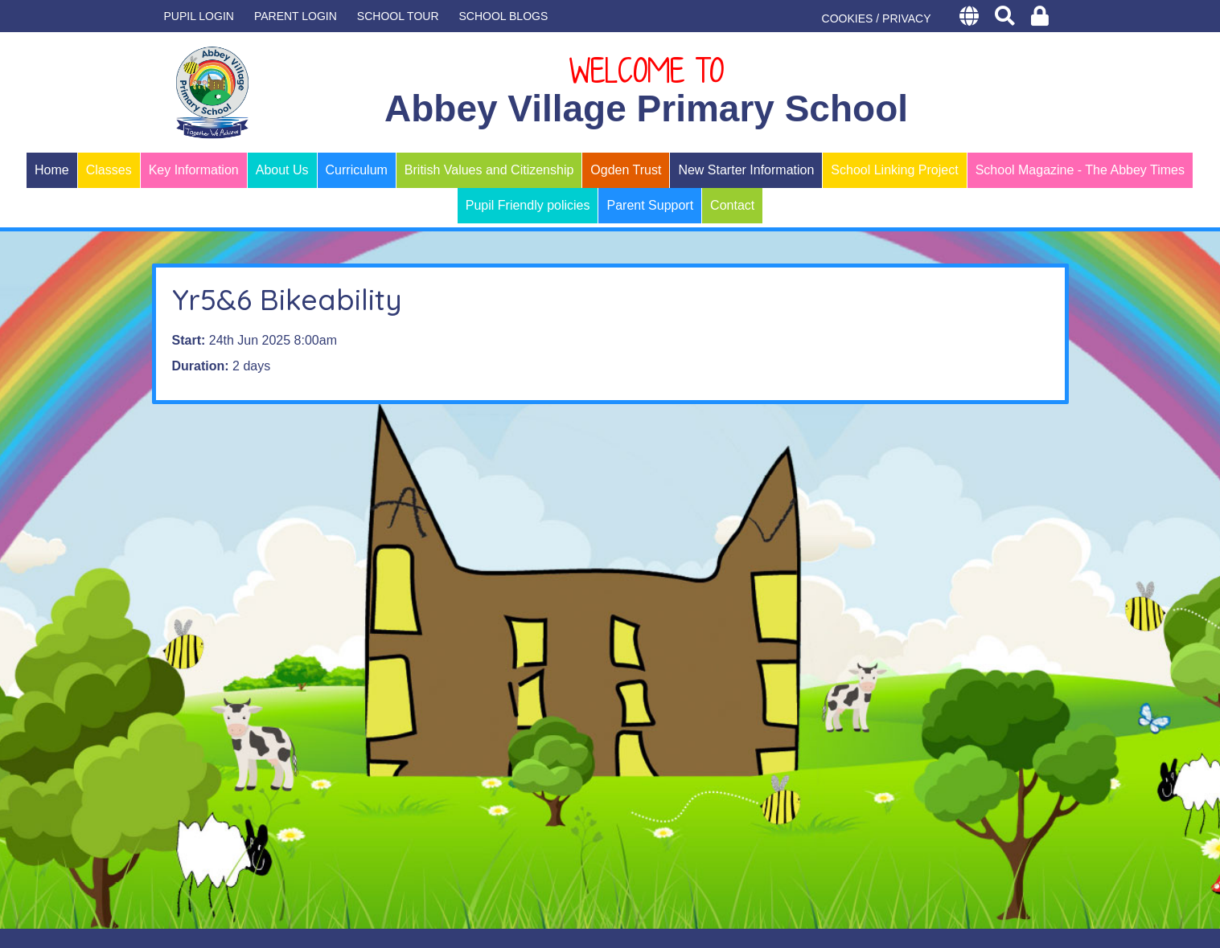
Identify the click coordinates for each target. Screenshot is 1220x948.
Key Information (194, 170)
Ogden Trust (625, 170)
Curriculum (357, 170)
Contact (732, 205)
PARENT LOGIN (295, 16)
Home (52, 170)
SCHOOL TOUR (398, 16)
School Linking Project (894, 170)
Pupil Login (199, 16)
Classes (109, 170)
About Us (282, 170)
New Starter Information (746, 170)
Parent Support (649, 205)
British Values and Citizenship (489, 170)
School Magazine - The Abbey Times (1080, 170)
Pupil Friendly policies (528, 205)
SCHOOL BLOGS (503, 16)
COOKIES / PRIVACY (876, 18)
